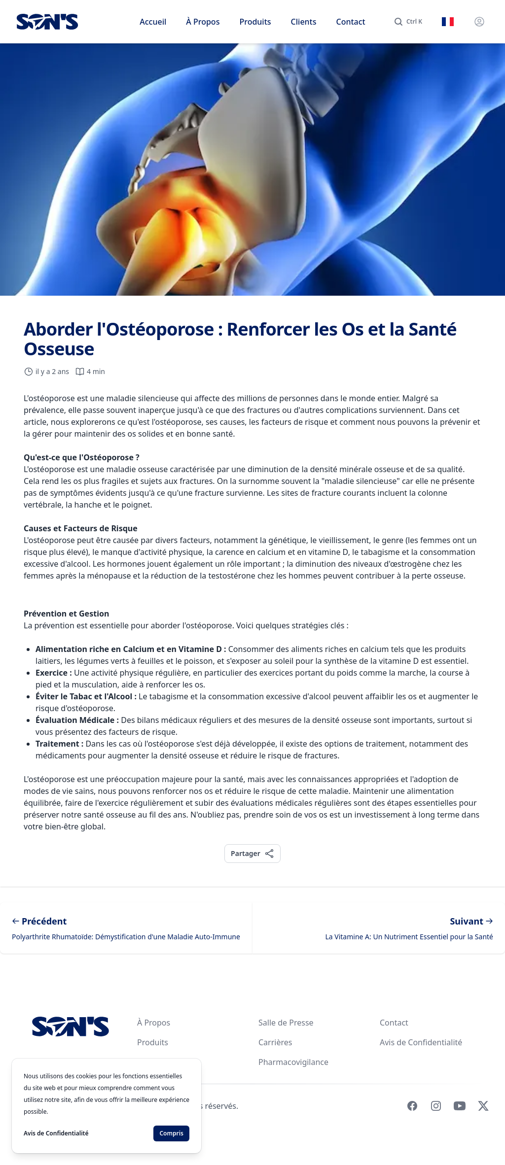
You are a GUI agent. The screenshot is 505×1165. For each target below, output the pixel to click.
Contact (350, 21)
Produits (255, 21)
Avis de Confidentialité (421, 1042)
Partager (252, 853)
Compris (171, 1133)
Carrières (275, 1042)
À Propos (202, 21)
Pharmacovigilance (293, 1062)
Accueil (153, 21)
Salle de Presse (286, 1022)
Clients (304, 21)
